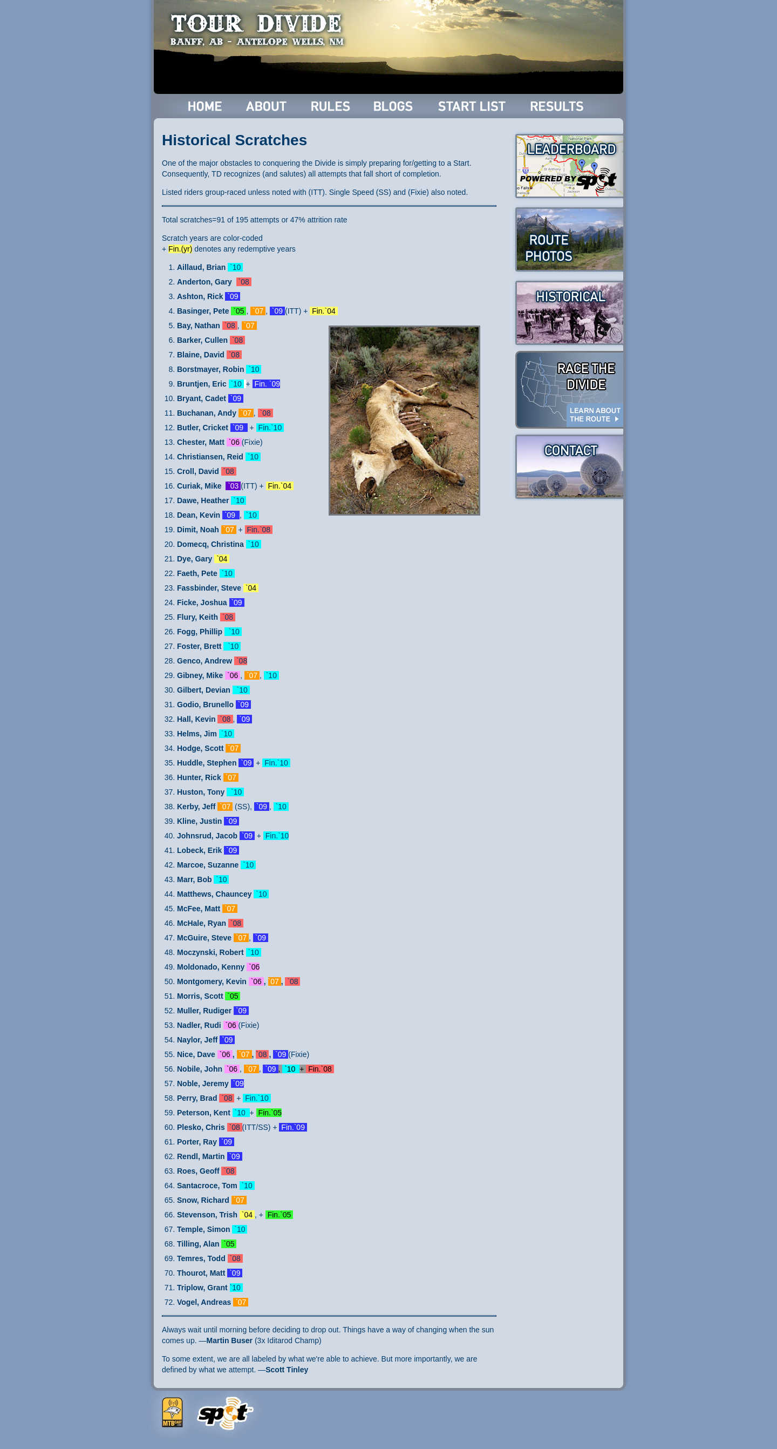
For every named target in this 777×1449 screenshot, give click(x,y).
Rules (331, 106)
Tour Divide (260, 29)
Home (205, 106)
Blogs (395, 106)
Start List (473, 106)
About (267, 106)
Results (559, 106)
